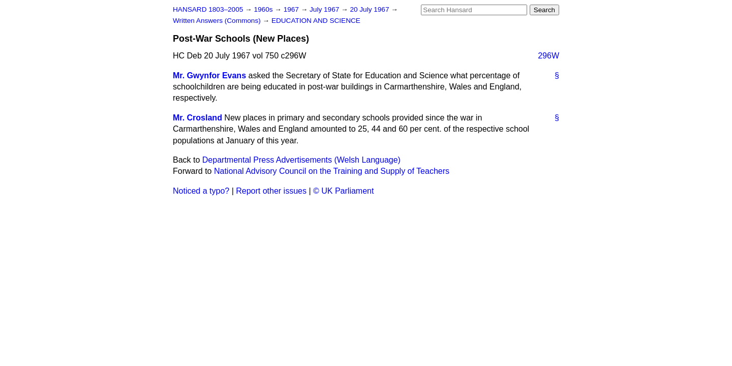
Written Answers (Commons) (218, 20)
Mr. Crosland (197, 117)
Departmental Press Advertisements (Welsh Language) (301, 160)
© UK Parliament (343, 191)
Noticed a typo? (201, 191)
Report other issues (271, 191)
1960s (264, 9)
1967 (292, 9)
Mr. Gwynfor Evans (209, 75)
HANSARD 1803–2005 (208, 9)
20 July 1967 (370, 9)
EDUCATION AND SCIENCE (315, 20)
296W (548, 55)
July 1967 (325, 9)
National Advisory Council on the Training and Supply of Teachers (331, 171)
